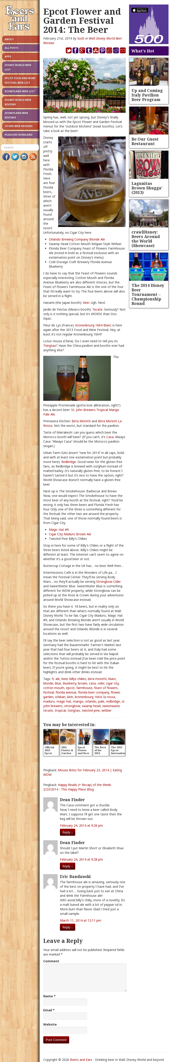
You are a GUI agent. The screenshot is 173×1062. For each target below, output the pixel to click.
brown (82, 683)
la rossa (109, 697)
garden (48, 697)
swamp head (91, 706)
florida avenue (66, 692)
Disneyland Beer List (20, 91)
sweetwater (110, 706)
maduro (49, 701)
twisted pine (91, 710)
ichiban (60, 697)
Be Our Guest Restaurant (145, 141)
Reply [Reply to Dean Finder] (67, 832)
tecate (48, 710)
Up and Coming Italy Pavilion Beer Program (147, 95)
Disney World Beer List (18, 67)
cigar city (112, 683)
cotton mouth (53, 688)
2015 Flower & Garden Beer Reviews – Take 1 (67, 755)
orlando (90, 701)
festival (48, 692)
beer (64, 679)
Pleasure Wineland (18, 134)
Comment (51, 961)
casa (92, 683)
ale (57, 679)
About (9, 39)
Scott (80, 38)
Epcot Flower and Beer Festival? (83, 752)
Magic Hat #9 (59, 529)
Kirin (86, 302)
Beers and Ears (81, 1059)
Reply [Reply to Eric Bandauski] (67, 927)
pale (101, 701)
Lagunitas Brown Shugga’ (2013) (147, 188)
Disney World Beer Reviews (18, 102)
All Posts (11, 48)
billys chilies (77, 679)
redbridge (113, 701)
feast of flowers (106, 688)
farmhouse (84, 688)
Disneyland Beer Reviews (16, 115)
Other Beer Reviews (19, 126)
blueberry (69, 683)
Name (49, 996)
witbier (107, 710)
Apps (8, 56)
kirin (70, 697)
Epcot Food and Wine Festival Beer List (20, 80)
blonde (48, 683)
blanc (112, 679)
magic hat (64, 701)
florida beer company (93, 692)
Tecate (97, 309)
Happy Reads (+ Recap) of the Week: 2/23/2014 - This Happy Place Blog (77, 787)
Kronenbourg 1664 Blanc (93, 325)
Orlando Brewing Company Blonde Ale (77, 239)
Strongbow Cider (108, 581)
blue (58, 683)
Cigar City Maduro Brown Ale (70, 534)
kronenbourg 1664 (88, 697)
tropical (60, 710)
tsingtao (74, 710)
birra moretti (97, 679)
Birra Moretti (81, 421)
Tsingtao (49, 345)
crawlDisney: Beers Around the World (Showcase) (146, 238)
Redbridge (68, 462)
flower (115, 692)
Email (49, 1010)
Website (50, 1024)
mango (78, 701)
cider (101, 683)
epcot (70, 688)
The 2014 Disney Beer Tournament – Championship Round (148, 294)
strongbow (72, 706)
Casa (110, 437)
